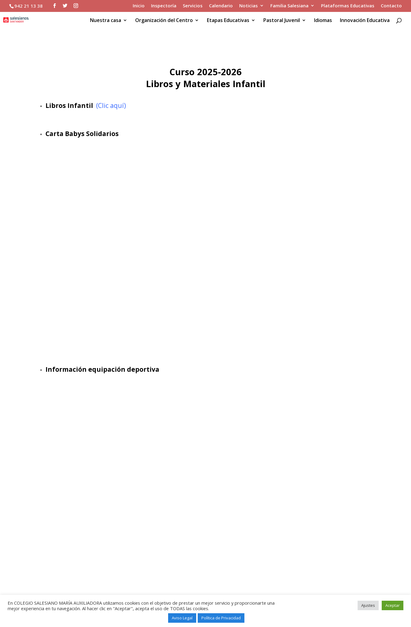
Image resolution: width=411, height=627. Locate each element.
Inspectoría (163, 6)
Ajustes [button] (368, 605)
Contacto (391, 6)
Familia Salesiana (289, 6)
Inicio (139, 6)
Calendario (221, 6)
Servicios (193, 6)
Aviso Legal (182, 618)
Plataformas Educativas (347, 6)
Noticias (248, 6)
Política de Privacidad (221, 618)
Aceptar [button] (392, 605)
